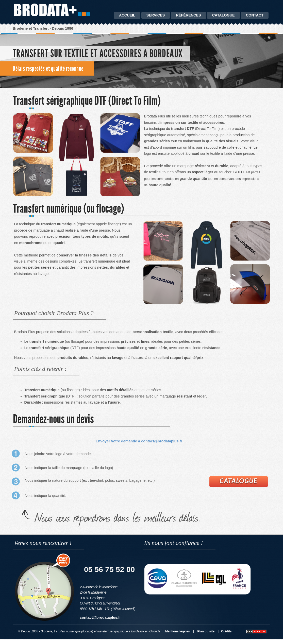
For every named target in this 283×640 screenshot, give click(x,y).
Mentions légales (177, 631)
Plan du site (205, 631)
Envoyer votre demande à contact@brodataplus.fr (139, 441)
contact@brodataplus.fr (100, 617)
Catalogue (239, 481)
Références (188, 15)
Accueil (127, 15)
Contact (254, 15)
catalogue (223, 15)
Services (155, 15)
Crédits (226, 631)
